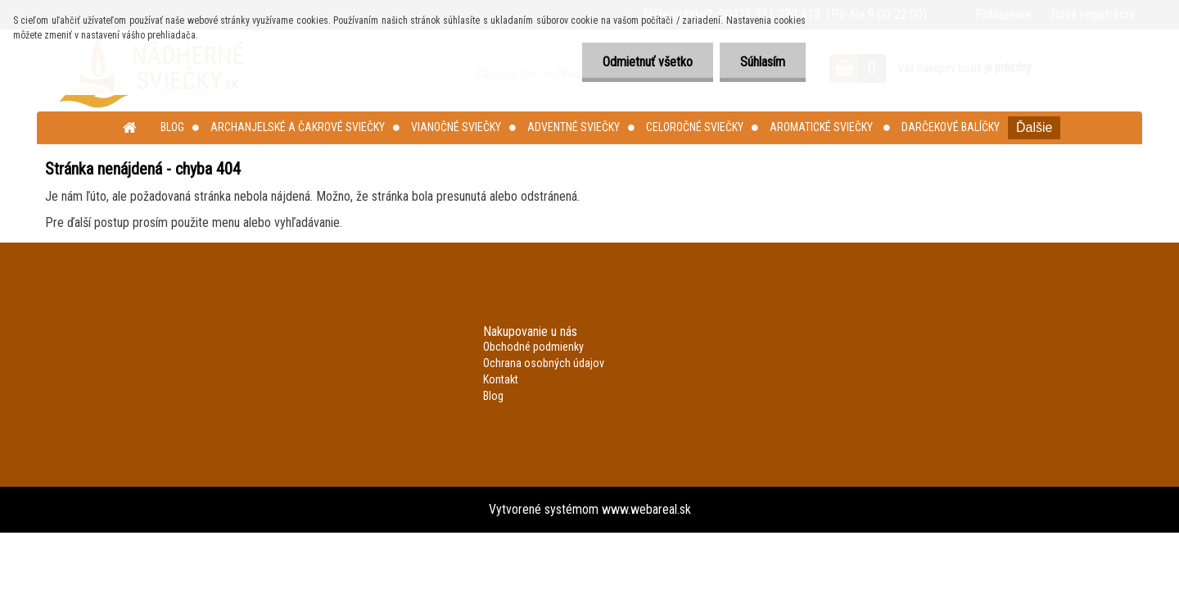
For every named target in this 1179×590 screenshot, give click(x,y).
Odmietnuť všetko (648, 62)
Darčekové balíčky (950, 127)
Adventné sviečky (573, 127)
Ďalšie (1034, 127)
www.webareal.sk (646, 509)
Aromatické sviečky (822, 127)
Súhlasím (762, 62)
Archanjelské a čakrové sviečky (297, 127)
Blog (172, 127)
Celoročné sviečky (694, 127)
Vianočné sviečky (456, 127)
